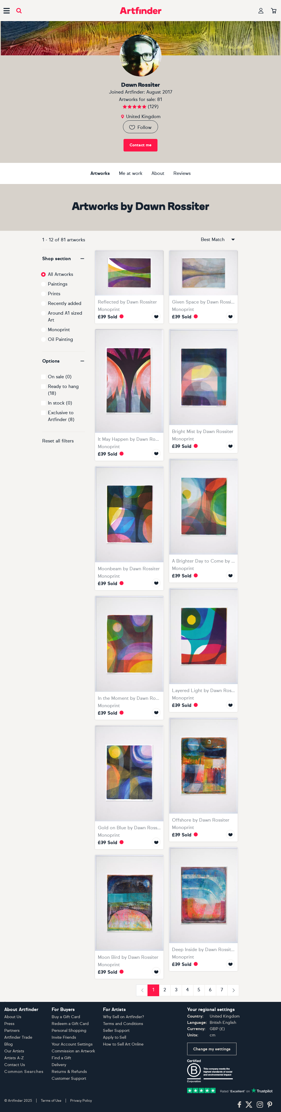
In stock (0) (60, 403)
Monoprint (59, 329)
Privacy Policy (81, 1101)
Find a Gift (61, 1058)
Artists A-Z (14, 1058)
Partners (12, 1030)
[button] (63, 258)
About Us (12, 1016)
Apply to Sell (114, 1037)
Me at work (130, 173)
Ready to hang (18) (63, 390)
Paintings (57, 284)
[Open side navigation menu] (6, 10)
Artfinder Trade (18, 1037)
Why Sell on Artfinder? (123, 1016)
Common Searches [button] (24, 1071)
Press (9, 1023)
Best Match (218, 239)
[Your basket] (274, 11)
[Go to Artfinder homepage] (140, 10)
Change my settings (212, 1049)
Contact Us (14, 1064)
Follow (139, 127)
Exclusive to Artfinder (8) (61, 416)
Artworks (100, 173)
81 (159, 99)
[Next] (233, 990)
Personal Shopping (69, 1030)
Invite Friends (64, 1037)
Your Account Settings (72, 1044)
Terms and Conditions (123, 1023)
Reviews (182, 173)
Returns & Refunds (69, 1071)
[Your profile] (261, 11)
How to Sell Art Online (123, 1044)
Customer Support (69, 1078)
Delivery (59, 1064)
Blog (8, 1044)
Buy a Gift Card (66, 1016)
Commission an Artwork (73, 1051)
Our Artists (14, 1051)
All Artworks (60, 274)
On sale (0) (60, 376)
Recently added (64, 303)
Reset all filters (58, 441)
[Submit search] (19, 11)
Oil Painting (60, 339)
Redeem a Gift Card (70, 1023)
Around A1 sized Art (65, 316)
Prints (54, 293)
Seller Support (116, 1030)
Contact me (140, 145)
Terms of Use (51, 1101)
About (157, 173)
